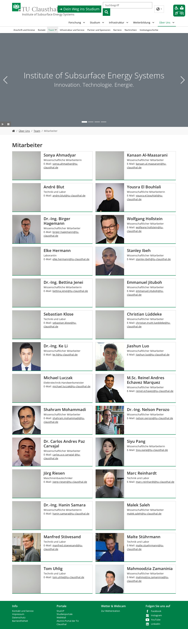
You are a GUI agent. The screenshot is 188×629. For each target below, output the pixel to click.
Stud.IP (60, 610)
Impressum (18, 614)
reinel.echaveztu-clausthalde (154, 391)
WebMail (61, 617)
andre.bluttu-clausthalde (69, 195)
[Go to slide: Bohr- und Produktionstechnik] (103, 122)
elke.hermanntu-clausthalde (71, 259)
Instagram (156, 615)
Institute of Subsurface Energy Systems (40, 14)
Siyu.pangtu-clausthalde (152, 450)
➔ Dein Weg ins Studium (79, 9)
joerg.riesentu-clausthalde (70, 481)
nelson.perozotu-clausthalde (154, 418)
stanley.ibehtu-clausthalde (153, 259)
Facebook (156, 611)
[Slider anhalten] (8, 124)
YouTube (155, 619)
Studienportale (64, 614)
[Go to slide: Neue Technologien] (90, 122)
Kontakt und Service (22, 610)
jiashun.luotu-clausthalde (152, 354)
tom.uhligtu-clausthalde (68, 577)
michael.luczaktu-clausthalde (71, 386)
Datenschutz (18, 617)
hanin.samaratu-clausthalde (71, 513)
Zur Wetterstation (110, 610)
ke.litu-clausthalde (65, 354)
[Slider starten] (3, 124)
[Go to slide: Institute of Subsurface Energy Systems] (84, 122)
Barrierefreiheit (20, 620)
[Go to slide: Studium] (97, 122)
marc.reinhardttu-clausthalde (155, 481)
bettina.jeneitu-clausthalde (70, 291)
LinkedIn (155, 623)
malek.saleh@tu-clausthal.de (144, 513)
